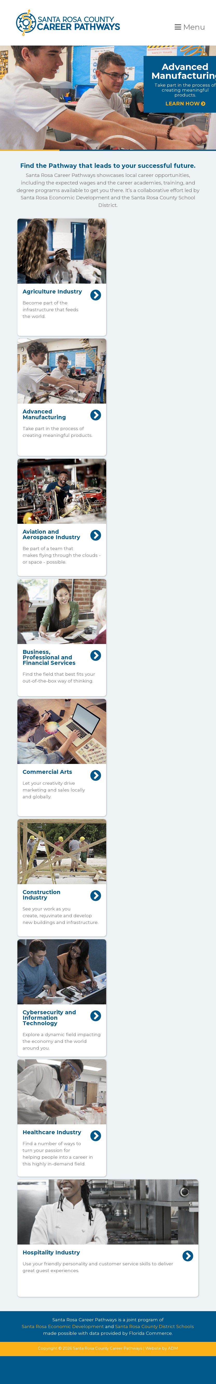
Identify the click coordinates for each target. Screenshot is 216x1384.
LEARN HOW (185, 103)
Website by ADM (161, 1348)
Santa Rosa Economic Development (63, 1326)
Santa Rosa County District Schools (154, 1326)
